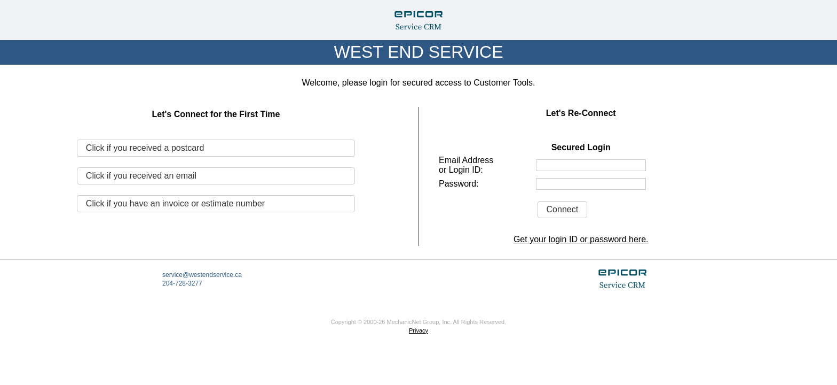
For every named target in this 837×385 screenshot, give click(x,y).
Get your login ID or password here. (581, 239)
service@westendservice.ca (202, 275)
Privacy (418, 330)
